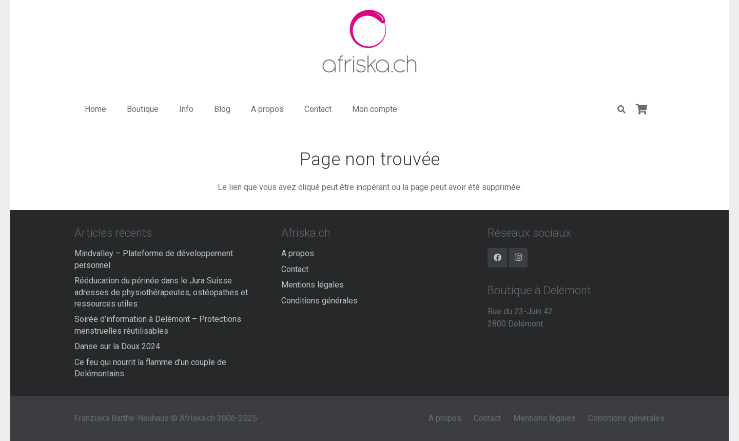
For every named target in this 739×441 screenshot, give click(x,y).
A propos (297, 253)
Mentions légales (312, 285)
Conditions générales (319, 300)
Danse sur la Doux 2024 (117, 346)
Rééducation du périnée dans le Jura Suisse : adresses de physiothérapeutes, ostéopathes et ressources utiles (161, 292)
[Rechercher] (621, 109)
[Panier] (642, 109)
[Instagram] (518, 257)
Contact (294, 269)
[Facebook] (497, 257)
